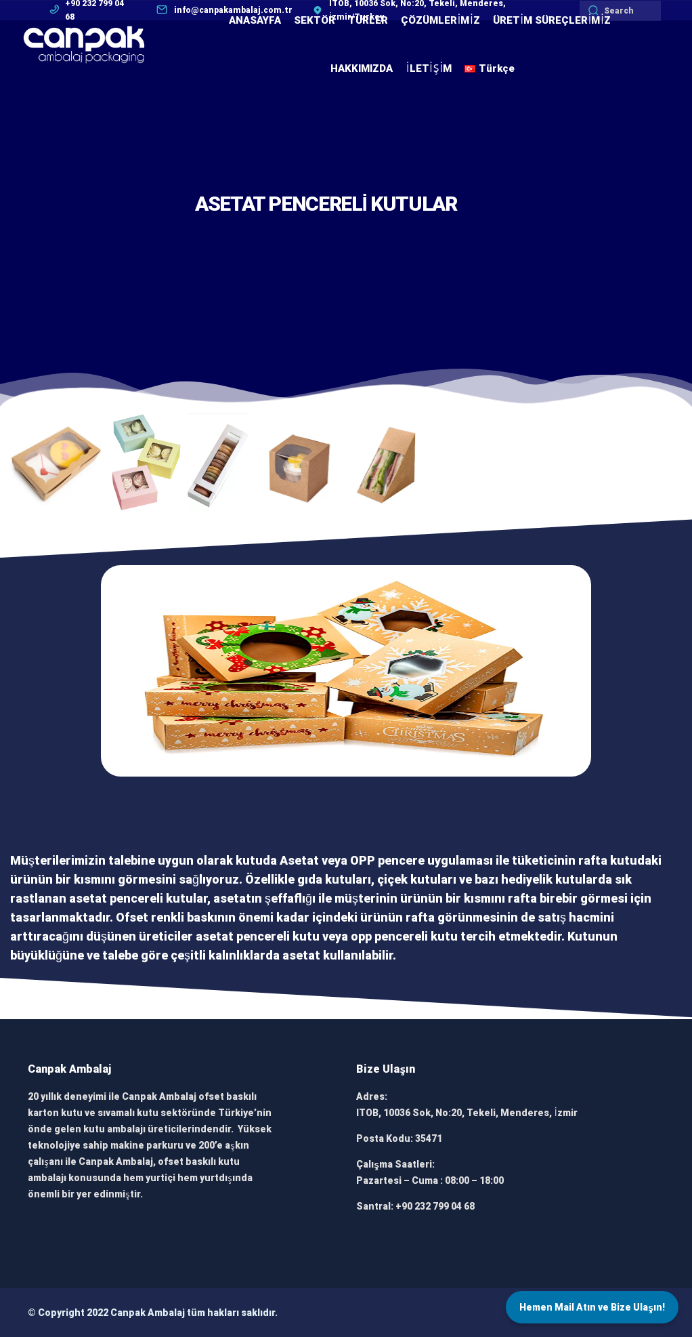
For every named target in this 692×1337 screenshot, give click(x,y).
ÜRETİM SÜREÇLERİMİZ (552, 20)
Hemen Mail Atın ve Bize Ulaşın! (592, 1307)
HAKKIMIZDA (361, 68)
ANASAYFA (255, 20)
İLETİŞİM (429, 68)
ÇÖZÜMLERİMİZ (440, 20)
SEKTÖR (314, 20)
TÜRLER (368, 20)
